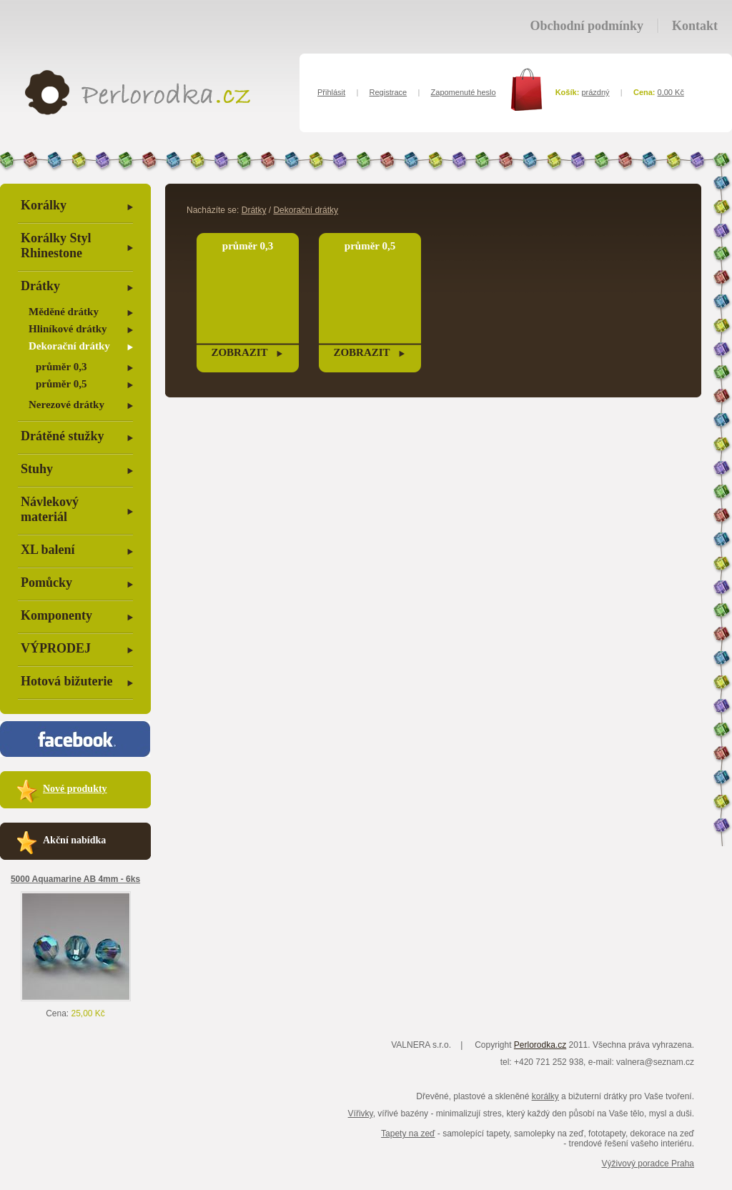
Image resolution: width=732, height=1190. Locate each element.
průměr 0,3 (61, 366)
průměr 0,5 (61, 384)
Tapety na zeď (408, 1134)
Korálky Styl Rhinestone (56, 245)
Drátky (40, 286)
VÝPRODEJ (56, 648)
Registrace (388, 92)
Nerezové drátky (66, 404)
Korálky (43, 205)
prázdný (595, 92)
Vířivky (360, 1114)
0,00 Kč (671, 92)
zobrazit (239, 352)
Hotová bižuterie (66, 681)
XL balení (48, 549)
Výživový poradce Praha (648, 1164)
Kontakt (695, 26)
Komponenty (56, 615)
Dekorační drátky (69, 346)
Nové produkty (75, 788)
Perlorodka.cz (540, 1045)
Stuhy (37, 469)
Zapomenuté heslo (463, 92)
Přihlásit (331, 92)
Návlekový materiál (50, 509)
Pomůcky (46, 582)
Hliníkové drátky (68, 328)
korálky (545, 1096)
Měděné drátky (64, 311)
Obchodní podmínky (586, 26)
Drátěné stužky (62, 436)
